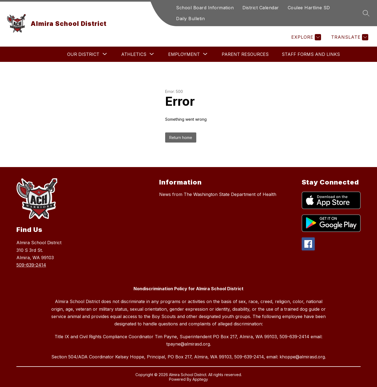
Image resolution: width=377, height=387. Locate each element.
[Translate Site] (349, 37)
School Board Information (205, 7)
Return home (180, 137)
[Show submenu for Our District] (83, 54)
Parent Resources (245, 54)
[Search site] (366, 13)
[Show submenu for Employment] (184, 54)
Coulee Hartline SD (309, 7)
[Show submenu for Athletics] (133, 54)
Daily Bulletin (190, 18)
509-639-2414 (31, 265)
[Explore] (305, 37)
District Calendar (260, 7)
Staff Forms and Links (311, 54)
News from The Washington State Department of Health (217, 194)
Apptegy (200, 379)
